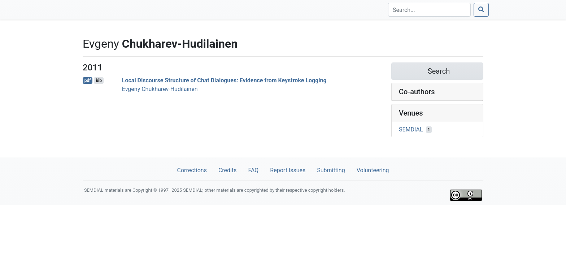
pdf (87, 80)
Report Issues (287, 170)
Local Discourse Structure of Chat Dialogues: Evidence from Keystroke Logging (224, 80)
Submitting (331, 170)
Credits (227, 170)
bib (99, 80)
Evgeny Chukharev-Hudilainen (160, 89)
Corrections (191, 170)
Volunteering (373, 170)
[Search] (429, 10)
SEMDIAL (411, 129)
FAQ (253, 170)
